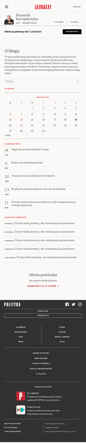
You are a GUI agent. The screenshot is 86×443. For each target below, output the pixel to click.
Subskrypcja (43, 315)
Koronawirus (21, 332)
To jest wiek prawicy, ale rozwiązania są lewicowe (45, 223)
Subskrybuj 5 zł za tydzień (41, 286)
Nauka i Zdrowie (62, 337)
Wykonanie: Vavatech (52, 428)
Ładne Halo (61, 424)
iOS (28, 393)
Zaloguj (77, 7)
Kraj (21, 337)
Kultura (62, 332)
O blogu (74, 22)
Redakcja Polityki (41, 353)
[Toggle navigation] (6, 6)
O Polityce (41, 374)
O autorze (59, 22)
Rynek (62, 327)
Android (35, 393)
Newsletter (43, 311)
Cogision (53, 424)
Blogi (62, 342)
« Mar (8, 135)
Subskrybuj (72, 31)
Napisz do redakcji (41, 363)
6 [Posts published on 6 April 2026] (10, 114)
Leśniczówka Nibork (12, 431)
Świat (20, 342)
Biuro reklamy (41, 358)
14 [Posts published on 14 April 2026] (21, 119)
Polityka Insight (11, 428)
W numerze (21, 327)
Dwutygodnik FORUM (12, 424)
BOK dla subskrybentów (41, 369)
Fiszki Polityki (33, 407)
